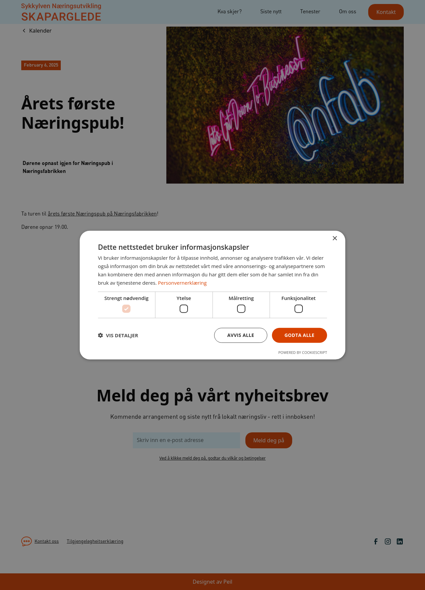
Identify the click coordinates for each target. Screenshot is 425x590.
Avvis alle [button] (240, 335)
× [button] (334, 238)
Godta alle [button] (299, 335)
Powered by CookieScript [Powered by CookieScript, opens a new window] (302, 352)
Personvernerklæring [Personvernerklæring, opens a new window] (182, 282)
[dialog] (212, 295)
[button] (118, 335)
